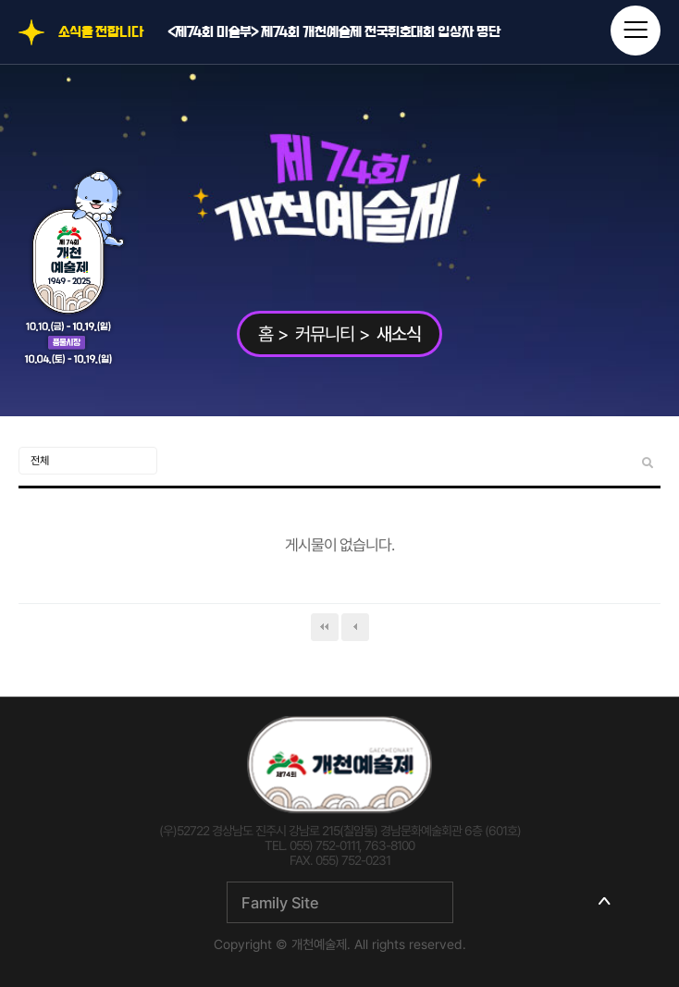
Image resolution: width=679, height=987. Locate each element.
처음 (325, 627)
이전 (355, 627)
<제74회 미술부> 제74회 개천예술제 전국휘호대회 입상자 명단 (333, 32)
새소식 (399, 334)
